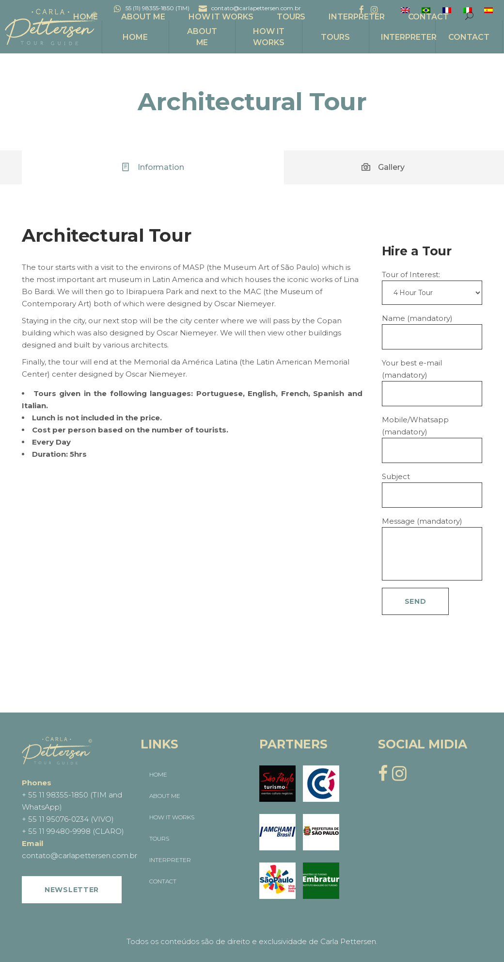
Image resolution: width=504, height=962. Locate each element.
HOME (158, 774)
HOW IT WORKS (171, 817)
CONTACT (162, 881)
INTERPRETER (170, 859)
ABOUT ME (164, 795)
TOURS (159, 838)
